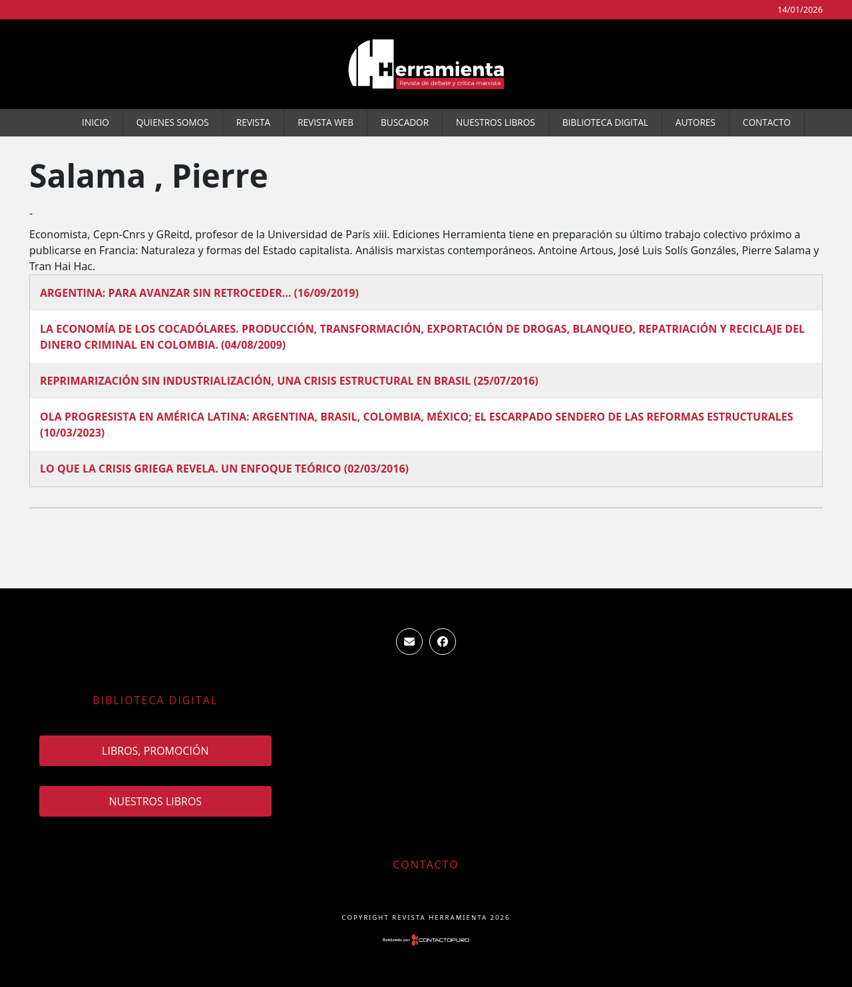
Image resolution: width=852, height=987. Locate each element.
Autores (696, 122)
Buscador (405, 122)
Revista (253, 122)
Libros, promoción (155, 750)
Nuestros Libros (495, 122)
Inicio (95, 122)
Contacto (767, 122)
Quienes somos (172, 122)
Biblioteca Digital (605, 122)
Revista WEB (325, 122)
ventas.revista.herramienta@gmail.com (409, 641)
